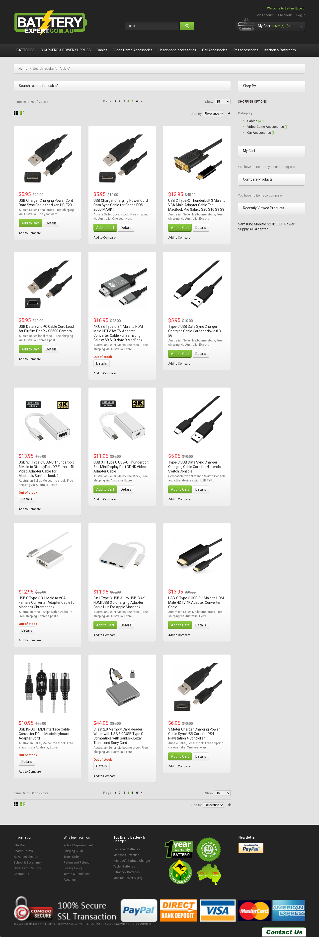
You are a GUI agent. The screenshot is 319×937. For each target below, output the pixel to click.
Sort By (196, 114)
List (22, 113)
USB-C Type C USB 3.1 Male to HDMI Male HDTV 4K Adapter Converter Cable (196, 602)
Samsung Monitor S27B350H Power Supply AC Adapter (266, 226)
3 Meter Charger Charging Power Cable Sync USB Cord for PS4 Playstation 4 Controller (194, 733)
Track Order (72, 857)
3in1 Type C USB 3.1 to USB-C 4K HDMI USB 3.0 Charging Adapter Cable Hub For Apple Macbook (119, 602)
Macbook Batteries (126, 855)
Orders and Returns (27, 868)
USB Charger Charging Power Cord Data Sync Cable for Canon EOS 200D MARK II (120, 205)
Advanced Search (26, 857)
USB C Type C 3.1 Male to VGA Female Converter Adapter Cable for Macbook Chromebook (47, 602)
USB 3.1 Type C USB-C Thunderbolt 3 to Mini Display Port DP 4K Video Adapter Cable (121, 466)
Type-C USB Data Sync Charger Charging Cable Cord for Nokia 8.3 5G (194, 331)
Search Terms (23, 851)
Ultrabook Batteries (126, 872)
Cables (252, 121)
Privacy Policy (73, 868)
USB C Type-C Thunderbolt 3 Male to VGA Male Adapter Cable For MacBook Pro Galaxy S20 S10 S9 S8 (197, 205)
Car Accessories (259, 132)
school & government (78, 845)
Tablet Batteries (124, 866)
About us (70, 879)
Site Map (19, 845)
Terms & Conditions (77, 874)
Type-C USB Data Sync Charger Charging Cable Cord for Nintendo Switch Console (194, 466)
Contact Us (21, 874)
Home (22, 68)
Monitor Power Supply (128, 878)
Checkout (285, 15)
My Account (265, 15)
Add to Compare (30, 233)
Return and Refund (76, 862)
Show (209, 102)
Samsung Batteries (126, 849)
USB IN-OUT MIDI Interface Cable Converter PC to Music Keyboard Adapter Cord (44, 733)
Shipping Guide (74, 851)
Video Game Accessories (265, 127)
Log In (300, 15)
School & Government (28, 862)
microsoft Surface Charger (131, 861)
